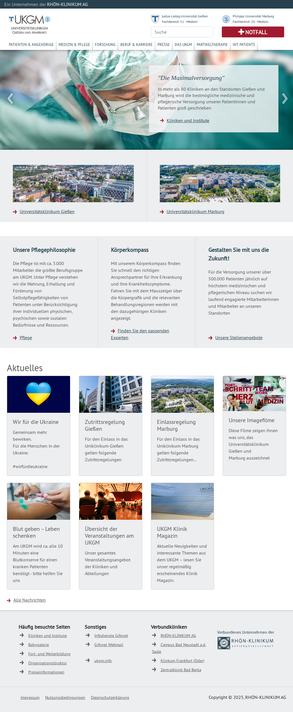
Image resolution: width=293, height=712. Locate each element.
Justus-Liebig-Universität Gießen (185, 16)
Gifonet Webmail (108, 644)
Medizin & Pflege (74, 44)
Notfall (256, 32)
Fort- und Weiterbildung (49, 653)
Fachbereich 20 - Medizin (250, 21)
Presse (164, 44)
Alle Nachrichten (29, 600)
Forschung (105, 44)
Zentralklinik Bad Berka (181, 669)
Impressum (30, 697)
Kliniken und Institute (188, 120)
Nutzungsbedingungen (65, 697)
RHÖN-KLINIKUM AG (178, 635)
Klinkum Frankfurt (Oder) (182, 660)
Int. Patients (244, 44)
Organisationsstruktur (47, 663)
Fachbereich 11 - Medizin (180, 21)
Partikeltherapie (212, 44)
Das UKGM (183, 44)
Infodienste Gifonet (111, 635)
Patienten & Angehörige (31, 44)
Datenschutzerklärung (110, 697)
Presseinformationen (46, 672)
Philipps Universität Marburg (253, 16)
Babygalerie (38, 644)
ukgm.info (103, 660)
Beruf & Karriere (136, 44)
